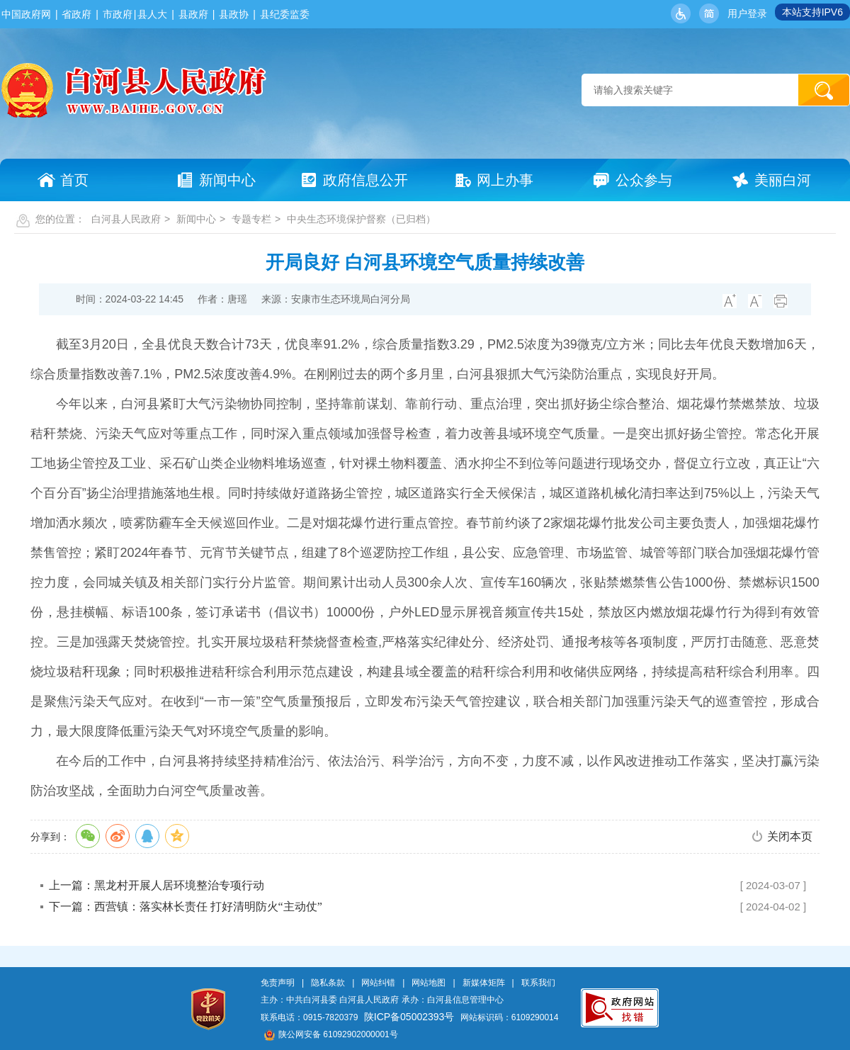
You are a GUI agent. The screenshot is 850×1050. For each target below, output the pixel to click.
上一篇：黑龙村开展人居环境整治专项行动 (156, 885)
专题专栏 (251, 219)
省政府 (76, 14)
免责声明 (278, 983)
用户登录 (747, 13)
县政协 (234, 14)
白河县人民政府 (126, 219)
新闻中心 (196, 219)
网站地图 (429, 983)
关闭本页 (789, 836)
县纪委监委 (285, 14)
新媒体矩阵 (484, 983)
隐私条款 (328, 983)
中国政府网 (26, 14)
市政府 (117, 14)
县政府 (193, 14)
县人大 (152, 14)
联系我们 (538, 983)
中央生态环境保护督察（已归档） (361, 219)
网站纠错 (378, 983)
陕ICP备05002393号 (409, 1016)
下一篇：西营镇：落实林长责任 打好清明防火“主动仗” (185, 907)
